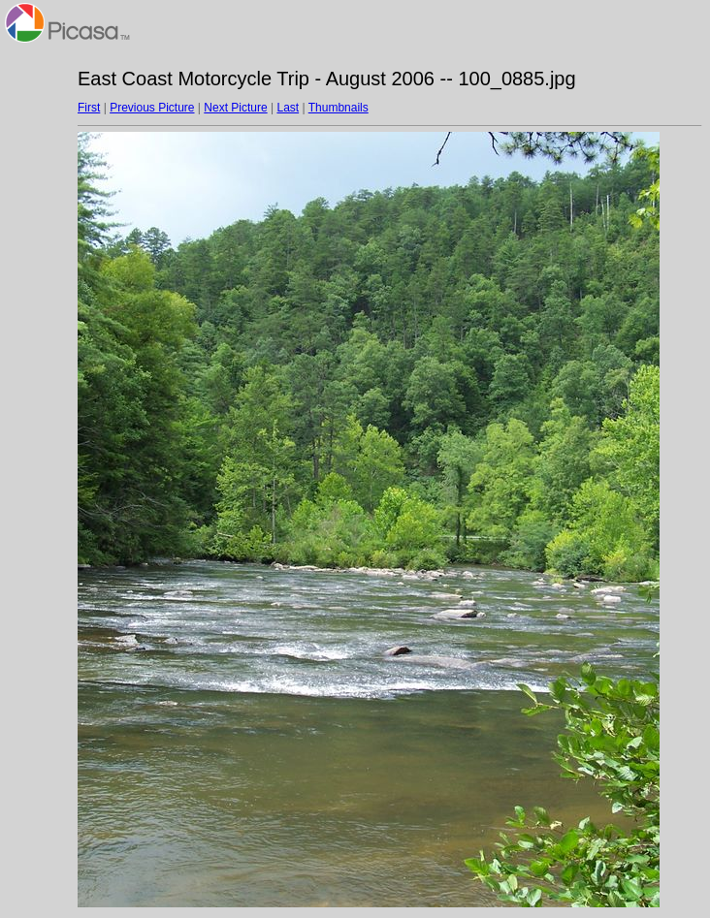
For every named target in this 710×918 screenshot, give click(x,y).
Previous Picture (152, 107)
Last (287, 107)
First (89, 107)
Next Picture (235, 107)
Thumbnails (338, 107)
